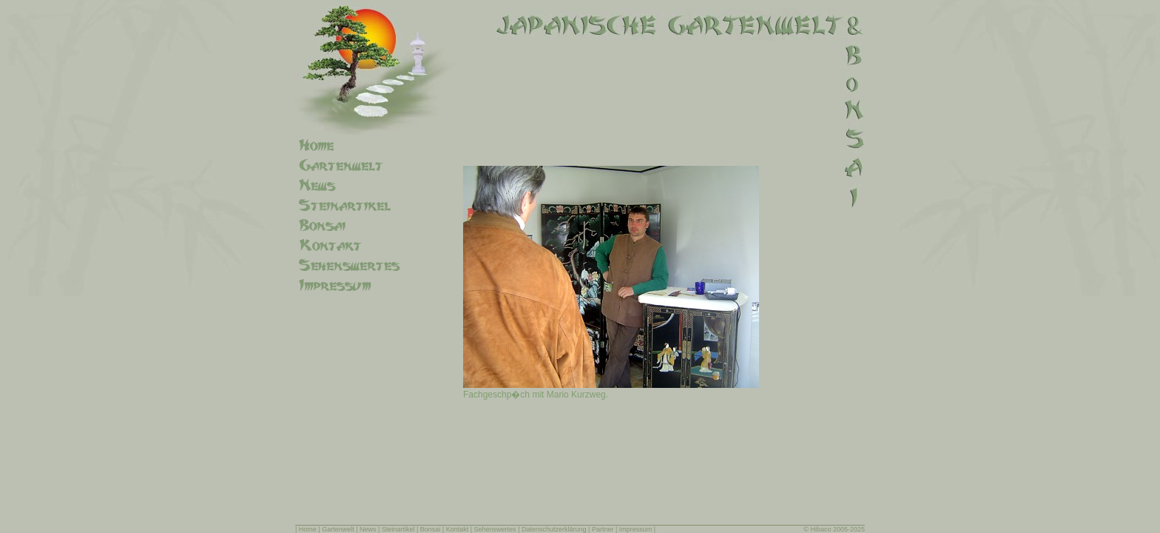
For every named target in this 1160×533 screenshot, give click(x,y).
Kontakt (457, 529)
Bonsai (430, 529)
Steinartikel (398, 529)
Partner (603, 529)
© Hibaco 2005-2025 (834, 529)
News (368, 529)
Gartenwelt (338, 529)
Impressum (635, 529)
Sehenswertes (495, 529)
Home (308, 529)
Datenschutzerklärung (554, 529)
